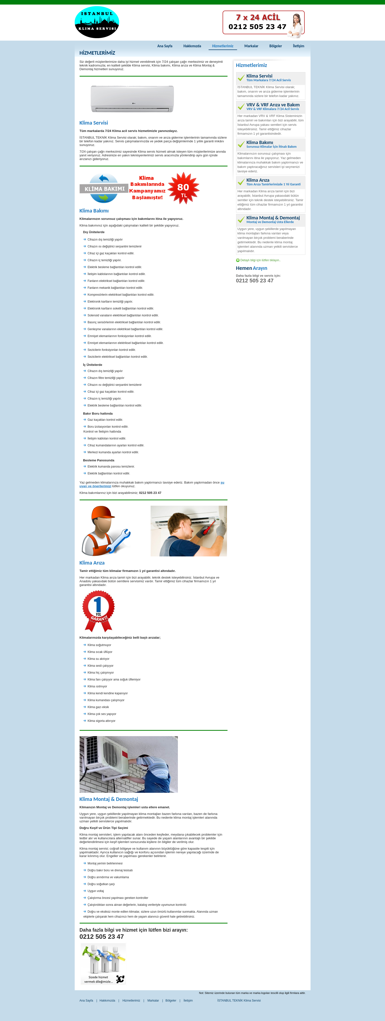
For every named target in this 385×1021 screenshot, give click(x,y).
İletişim (298, 46)
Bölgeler (275, 46)
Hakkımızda (192, 46)
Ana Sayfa (164, 46)
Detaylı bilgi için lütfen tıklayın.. (261, 260)
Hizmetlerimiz (222, 46)
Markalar (251, 46)
